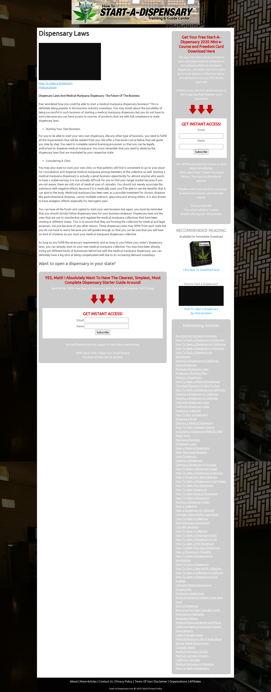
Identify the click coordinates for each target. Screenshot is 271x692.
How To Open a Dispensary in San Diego (201, 481)
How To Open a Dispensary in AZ (196, 535)
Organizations (178, 681)
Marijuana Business (188, 439)
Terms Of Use (143, 681)
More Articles (88, 681)
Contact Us (106, 681)
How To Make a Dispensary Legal (196, 468)
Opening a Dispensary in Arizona (196, 464)
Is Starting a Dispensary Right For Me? (199, 431)
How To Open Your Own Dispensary (198, 547)
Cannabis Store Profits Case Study (197, 514)
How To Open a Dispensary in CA (196, 539)
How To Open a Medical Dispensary (198, 381)
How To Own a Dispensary (192, 564)
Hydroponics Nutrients (190, 614)
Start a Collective (186, 506)
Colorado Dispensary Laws (192, 402)
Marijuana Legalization (190, 593)
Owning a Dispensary (189, 377)
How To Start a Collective (191, 531)
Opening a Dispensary (189, 460)
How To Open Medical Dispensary (197, 493)
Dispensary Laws (186, 444)
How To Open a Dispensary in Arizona (199, 473)
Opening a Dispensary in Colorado (197, 398)
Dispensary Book (186, 419)
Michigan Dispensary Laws (192, 369)
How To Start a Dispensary (192, 668)
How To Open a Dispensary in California (200, 344)
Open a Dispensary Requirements (196, 477)
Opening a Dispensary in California (197, 394)
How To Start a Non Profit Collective (198, 568)
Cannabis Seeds (185, 647)
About (74, 681)
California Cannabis (188, 660)
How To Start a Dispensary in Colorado (200, 340)
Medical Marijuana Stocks (192, 651)
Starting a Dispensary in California (197, 360)
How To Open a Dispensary (192, 498)
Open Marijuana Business (191, 452)
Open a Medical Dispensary (192, 448)
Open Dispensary (186, 365)
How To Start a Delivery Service (195, 427)
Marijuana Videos (187, 618)
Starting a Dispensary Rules (193, 502)
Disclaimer (160, 681)
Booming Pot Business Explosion (196, 336)
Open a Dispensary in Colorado (195, 510)
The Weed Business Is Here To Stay (197, 385)
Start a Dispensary (187, 606)
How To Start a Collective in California (199, 572)
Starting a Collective (188, 410)
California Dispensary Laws (192, 406)
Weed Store (183, 435)
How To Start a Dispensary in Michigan (200, 348)
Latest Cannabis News (189, 635)
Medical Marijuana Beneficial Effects (198, 622)
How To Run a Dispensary (192, 414)
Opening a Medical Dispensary (194, 423)
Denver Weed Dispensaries (192, 643)
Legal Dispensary (186, 456)
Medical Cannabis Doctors (192, 655)
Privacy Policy (123, 681)
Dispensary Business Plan (191, 373)
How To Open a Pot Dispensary (195, 543)
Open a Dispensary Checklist (193, 552)
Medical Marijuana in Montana (195, 664)
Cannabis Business (187, 527)
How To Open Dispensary (191, 489)
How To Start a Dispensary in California (200, 390)
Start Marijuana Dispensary (193, 522)
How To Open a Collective (192, 518)
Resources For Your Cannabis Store (198, 610)
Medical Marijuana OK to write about (199, 639)
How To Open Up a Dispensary (195, 485)
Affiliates (195, 681)
